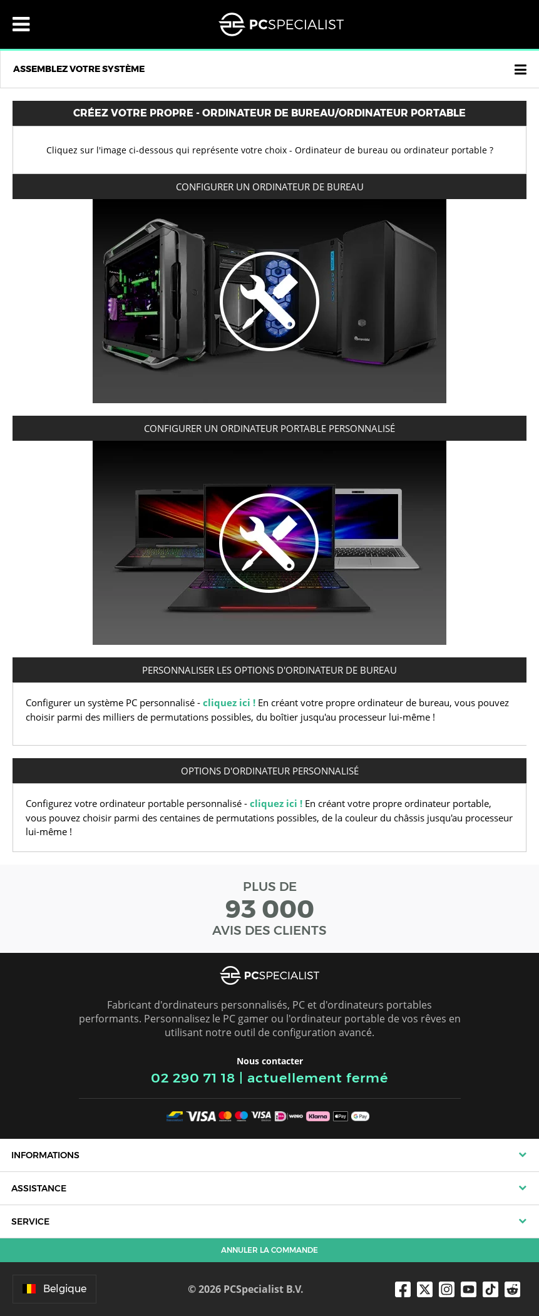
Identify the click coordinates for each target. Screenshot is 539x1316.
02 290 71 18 (193, 1078)
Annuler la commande (269, 1250)
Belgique (54, 1289)
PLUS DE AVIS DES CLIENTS (269, 908)
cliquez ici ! (229, 702)
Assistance (38, 1188)
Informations (45, 1155)
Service (30, 1221)
